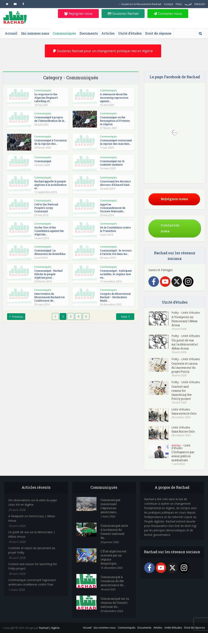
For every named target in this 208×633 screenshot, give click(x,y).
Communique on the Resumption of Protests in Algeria (115, 120)
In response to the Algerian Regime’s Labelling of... (46, 97)
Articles (108, 33)
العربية (188, 4)
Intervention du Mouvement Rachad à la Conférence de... (49, 297)
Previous (17, 317)
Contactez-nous (168, 13)
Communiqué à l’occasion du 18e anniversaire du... (113, 581)
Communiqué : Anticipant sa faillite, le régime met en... (116, 274)
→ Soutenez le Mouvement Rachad (139, 4)
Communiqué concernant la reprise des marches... (116, 142)
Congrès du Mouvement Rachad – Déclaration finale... (115, 297)
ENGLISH (199, 4)
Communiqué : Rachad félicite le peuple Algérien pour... (48, 274)
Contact (168, 4)
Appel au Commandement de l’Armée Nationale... (112, 208)
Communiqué (42, 161)
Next (124, 317)
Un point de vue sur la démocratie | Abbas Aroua (184, 344)
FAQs (179, 4)
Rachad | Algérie (49, 628)
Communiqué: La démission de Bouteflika (49, 252)
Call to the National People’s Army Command (46, 208)
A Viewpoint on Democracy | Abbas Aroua (184, 321)
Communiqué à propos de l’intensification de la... (50, 118)
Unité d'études (190, 312)
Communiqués (64, 33)
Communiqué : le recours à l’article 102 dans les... (116, 252)
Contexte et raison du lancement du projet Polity (184, 367)
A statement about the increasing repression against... (114, 97)
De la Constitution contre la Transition (115, 229)
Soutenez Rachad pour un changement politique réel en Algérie (103, 51)
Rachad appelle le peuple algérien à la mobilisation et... (50, 184)
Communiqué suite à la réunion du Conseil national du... (114, 532)
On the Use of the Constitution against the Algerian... (49, 231)
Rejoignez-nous (78, 13)
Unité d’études (130, 33)
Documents (89, 33)
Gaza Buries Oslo (183, 431)
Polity (175, 312)
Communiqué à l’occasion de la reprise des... (50, 142)
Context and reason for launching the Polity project (181, 393)
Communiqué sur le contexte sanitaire (112, 162)
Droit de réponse (158, 33)
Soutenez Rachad (123, 13)
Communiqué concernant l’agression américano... (110, 506)
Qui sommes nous (35, 33)
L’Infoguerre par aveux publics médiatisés (182, 456)
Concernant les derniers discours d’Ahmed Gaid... (115, 183)
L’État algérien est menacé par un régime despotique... (113, 557)
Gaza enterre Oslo (183, 413)
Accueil (11, 33)
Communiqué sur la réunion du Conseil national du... (115, 603)
